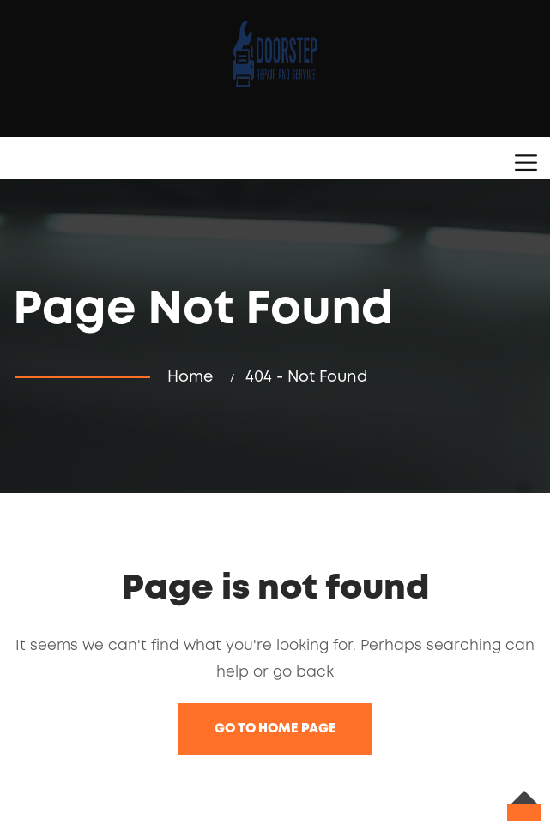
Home (194, 377)
